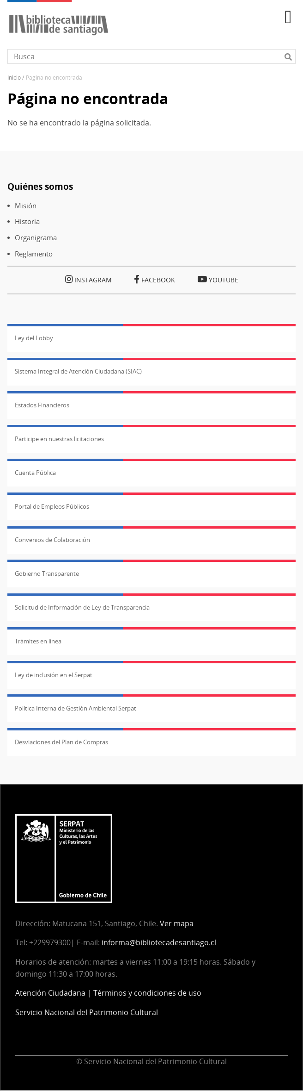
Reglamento (34, 253)
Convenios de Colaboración (52, 540)
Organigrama (36, 237)
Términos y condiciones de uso (147, 993)
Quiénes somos (40, 186)
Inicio (14, 77)
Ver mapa (177, 923)
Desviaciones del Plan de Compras (61, 742)
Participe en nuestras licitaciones (59, 439)
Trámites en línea (38, 641)
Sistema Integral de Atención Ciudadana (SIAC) (78, 371)
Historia (27, 221)
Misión (25, 205)
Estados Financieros (42, 405)
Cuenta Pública (35, 472)
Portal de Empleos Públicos (52, 506)
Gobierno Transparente (47, 573)
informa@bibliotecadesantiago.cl (159, 942)
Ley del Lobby (34, 338)
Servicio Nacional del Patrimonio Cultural (86, 1012)
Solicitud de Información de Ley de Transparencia (82, 607)
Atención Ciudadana (50, 993)
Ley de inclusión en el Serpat (53, 675)
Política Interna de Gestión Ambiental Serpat (75, 708)
